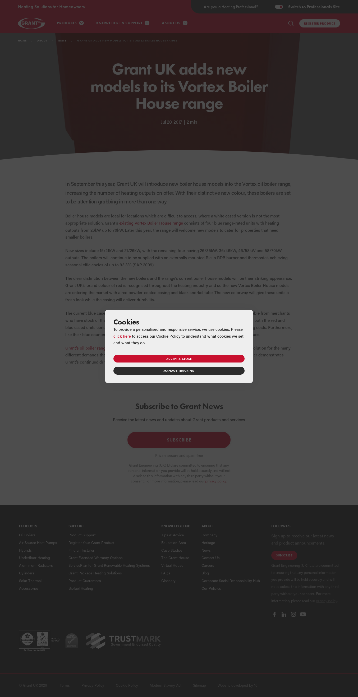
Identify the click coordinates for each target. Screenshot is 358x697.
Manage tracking (179, 371)
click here (122, 336)
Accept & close (179, 359)
